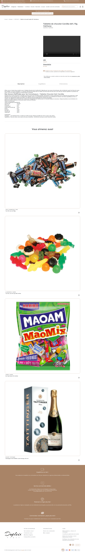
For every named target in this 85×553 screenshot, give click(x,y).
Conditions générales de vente (71, 534)
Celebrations (12, 209)
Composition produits (29, 536)
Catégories (14, 6)
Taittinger (12, 457)
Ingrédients (41, 84)
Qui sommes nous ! (29, 530)
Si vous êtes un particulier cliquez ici (42, 13)
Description (21, 84)
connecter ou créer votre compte (62, 77)
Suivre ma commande (49, 530)
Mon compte (46, 532)
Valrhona (45, 27)
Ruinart (7, 457)
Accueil (6, 19)
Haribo (14, 292)
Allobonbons (9, 292)
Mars (7, 209)
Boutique (11, 19)
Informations (63, 84)
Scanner (77, 544)
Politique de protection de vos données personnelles (71, 539)
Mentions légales (28, 534)
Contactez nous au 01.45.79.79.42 (72, 0)
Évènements (21, 6)
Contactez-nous (28, 532)
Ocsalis (22, 550)
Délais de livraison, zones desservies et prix (69, 536)
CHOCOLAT (16, 19)
